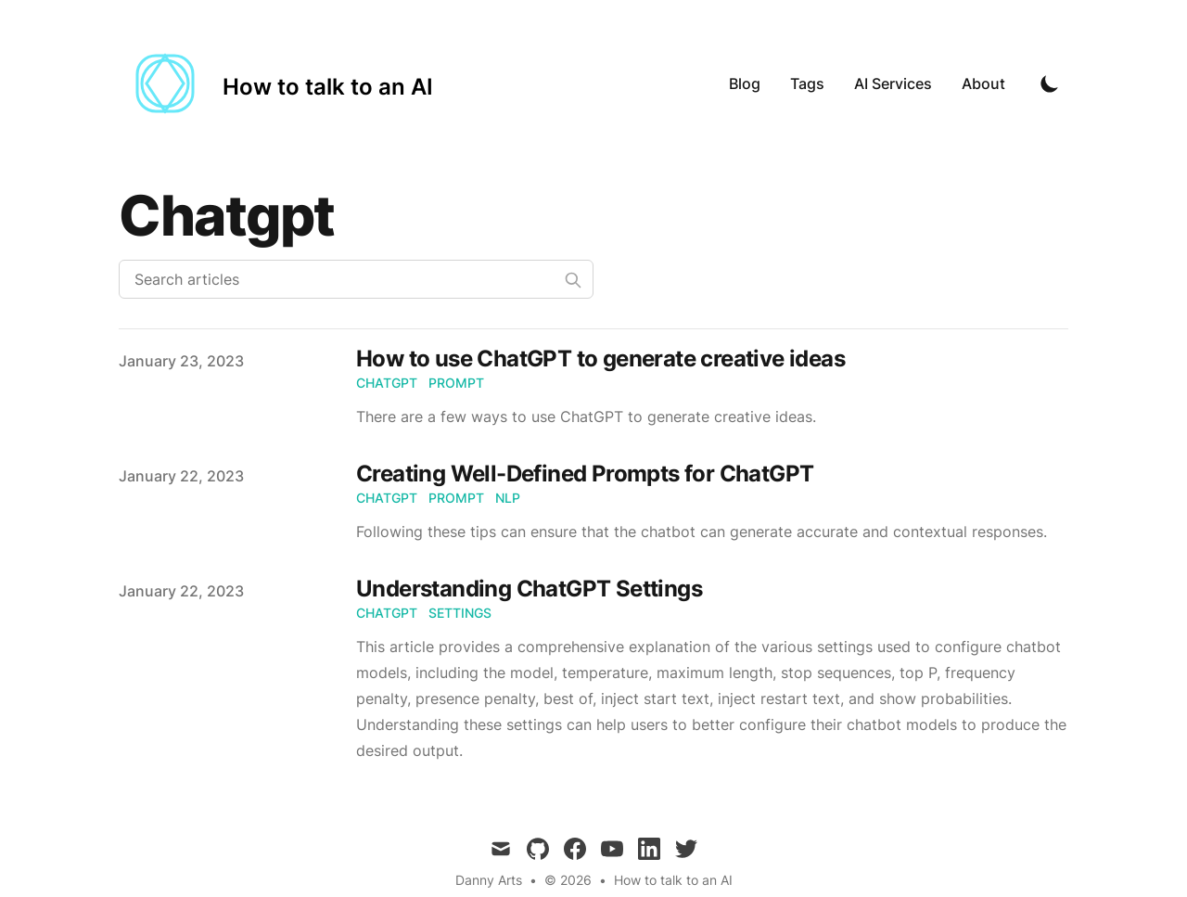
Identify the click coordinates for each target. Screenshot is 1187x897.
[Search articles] (356, 279)
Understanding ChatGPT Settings (529, 588)
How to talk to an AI (673, 880)
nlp (507, 498)
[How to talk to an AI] (276, 83)
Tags (807, 83)
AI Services (893, 83)
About (983, 83)
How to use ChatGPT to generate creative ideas (600, 358)
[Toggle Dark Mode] (1050, 83)
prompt (456, 383)
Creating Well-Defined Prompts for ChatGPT (584, 473)
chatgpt (386, 383)
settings (459, 613)
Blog (744, 83)
